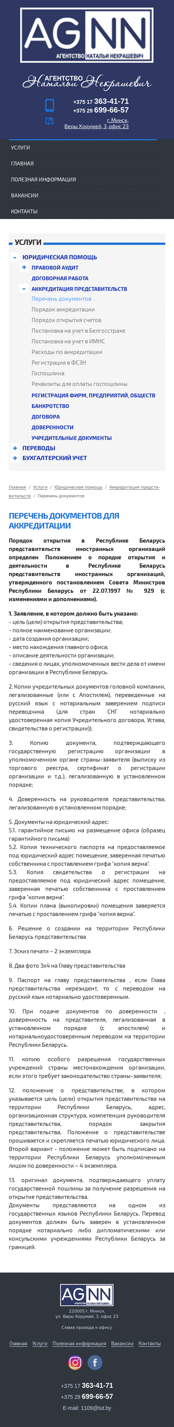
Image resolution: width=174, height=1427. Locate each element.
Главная (22, 163)
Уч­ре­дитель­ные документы (72, 438)
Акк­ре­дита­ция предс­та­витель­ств (79, 289)
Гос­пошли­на (48, 373)
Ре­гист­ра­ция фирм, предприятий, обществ (93, 395)
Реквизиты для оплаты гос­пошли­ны (80, 384)
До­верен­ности (52, 427)
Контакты (24, 211)
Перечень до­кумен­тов (61, 299)
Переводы (38, 447)
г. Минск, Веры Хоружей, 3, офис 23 (96, 123)
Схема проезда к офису (87, 1318)
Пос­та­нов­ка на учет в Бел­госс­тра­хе (78, 331)
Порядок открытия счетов (66, 320)
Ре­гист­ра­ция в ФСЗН (59, 363)
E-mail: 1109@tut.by (87, 1400)
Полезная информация (43, 179)
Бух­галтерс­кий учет (54, 457)
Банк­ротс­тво (50, 406)
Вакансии (24, 195)
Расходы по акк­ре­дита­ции (67, 352)
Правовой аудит (55, 267)
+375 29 (101, 111)
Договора (46, 416)
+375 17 (101, 102)
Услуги (40, 1335)
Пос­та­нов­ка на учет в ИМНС (68, 341)
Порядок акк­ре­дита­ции (63, 309)
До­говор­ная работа (60, 278)
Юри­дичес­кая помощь (59, 257)
